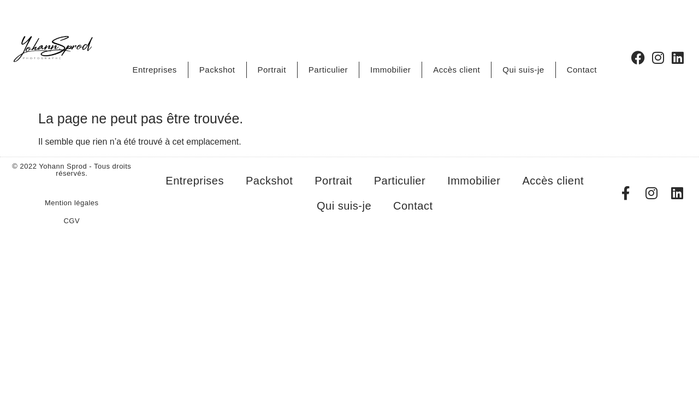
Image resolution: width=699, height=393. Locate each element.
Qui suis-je (523, 69)
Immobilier (390, 69)
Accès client (456, 69)
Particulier (328, 69)
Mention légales (72, 203)
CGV (71, 221)
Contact (582, 69)
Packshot (217, 69)
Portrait (272, 69)
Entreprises (154, 69)
